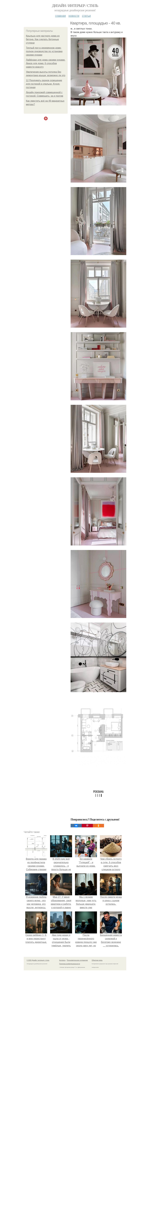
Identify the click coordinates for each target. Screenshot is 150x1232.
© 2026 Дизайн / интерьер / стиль (38, 960)
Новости (73, 15)
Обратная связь (97, 960)
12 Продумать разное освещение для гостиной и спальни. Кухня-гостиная (44, 84)
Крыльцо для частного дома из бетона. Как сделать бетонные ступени (42, 39)
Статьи (86, 15)
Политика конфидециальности (69, 964)
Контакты (62, 960)
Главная (60, 15)
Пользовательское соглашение (77, 960)
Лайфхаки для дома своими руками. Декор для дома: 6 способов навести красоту (45, 63)
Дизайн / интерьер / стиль (75, 6)
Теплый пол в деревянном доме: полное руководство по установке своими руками (44, 51)
